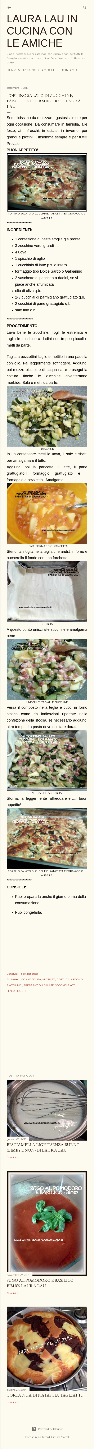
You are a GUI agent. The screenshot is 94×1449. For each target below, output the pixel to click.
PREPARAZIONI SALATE (38, 985)
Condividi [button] (12, 973)
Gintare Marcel (60, 1436)
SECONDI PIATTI (65, 985)
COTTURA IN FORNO (70, 979)
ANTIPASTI (48, 979)
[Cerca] (84, 7)
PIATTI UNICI (14, 985)
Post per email (30, 973)
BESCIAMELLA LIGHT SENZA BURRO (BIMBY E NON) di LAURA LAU (43, 1147)
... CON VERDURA (30, 979)
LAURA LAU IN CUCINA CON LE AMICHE (42, 31)
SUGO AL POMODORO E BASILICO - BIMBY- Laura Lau (41, 1283)
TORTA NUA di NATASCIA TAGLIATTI (44, 1395)
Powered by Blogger (47, 1429)
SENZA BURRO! (16, 990)
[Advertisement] (47, 1033)
